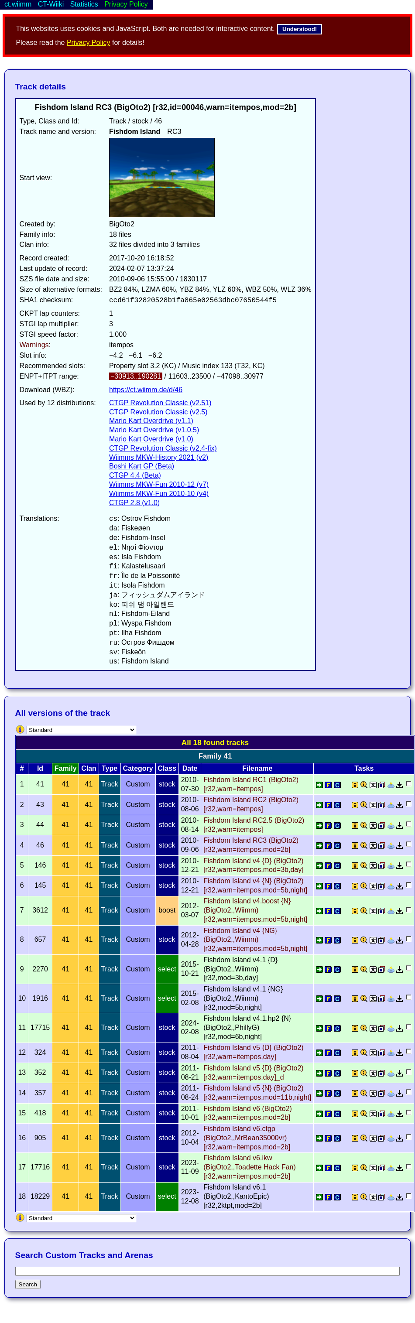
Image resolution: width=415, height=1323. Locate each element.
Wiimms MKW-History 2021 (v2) (158, 457)
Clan (88, 768)
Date (190, 768)
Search (28, 1284)
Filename (257, 768)
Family (66, 768)
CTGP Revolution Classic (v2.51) (160, 403)
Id (40, 768)
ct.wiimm (17, 4)
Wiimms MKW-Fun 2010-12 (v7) (159, 484)
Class (167, 768)
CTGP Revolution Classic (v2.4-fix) (163, 448)
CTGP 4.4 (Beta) (135, 475)
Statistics (84, 4)
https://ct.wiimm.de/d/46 (145, 389)
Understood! (299, 29)
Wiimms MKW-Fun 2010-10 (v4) (159, 493)
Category (138, 768)
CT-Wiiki (51, 4)
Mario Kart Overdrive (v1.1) (151, 420)
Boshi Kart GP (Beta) (141, 466)
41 (65, 784)
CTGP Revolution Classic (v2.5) (158, 412)
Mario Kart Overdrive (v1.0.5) (154, 430)
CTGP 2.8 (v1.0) (134, 502)
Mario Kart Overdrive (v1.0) (151, 439)
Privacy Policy (88, 42)
